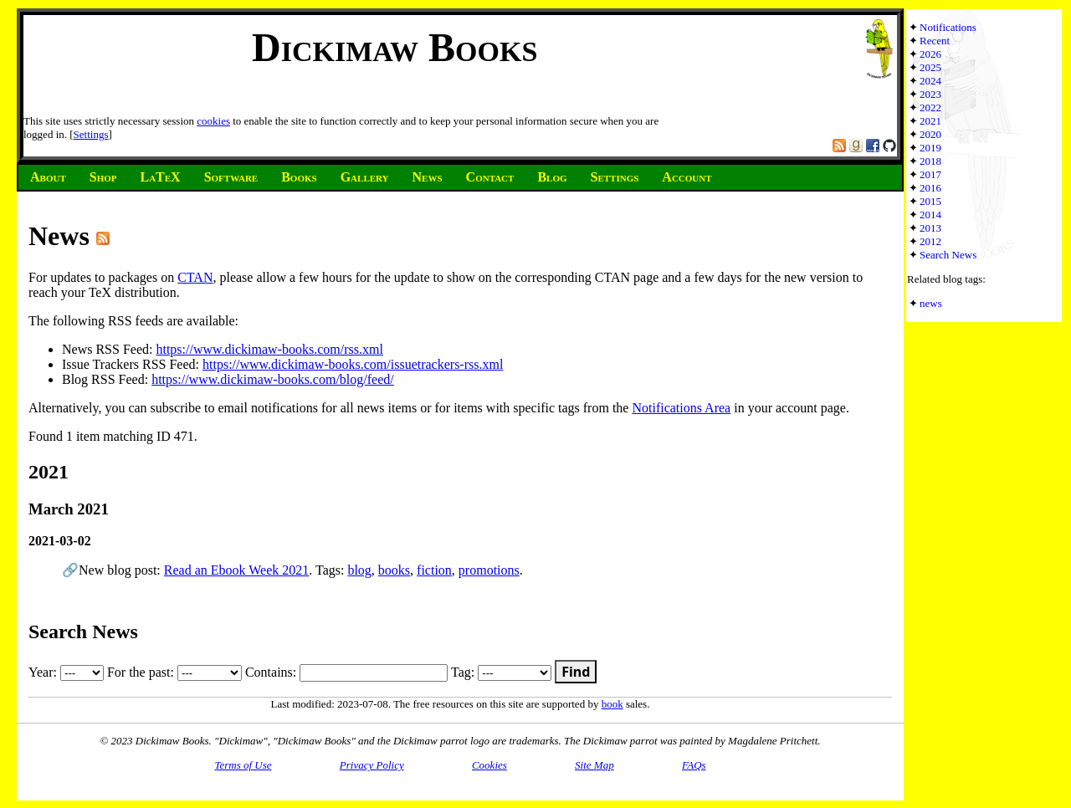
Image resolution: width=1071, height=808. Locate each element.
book (612, 704)
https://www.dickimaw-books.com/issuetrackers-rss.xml (352, 364)
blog (359, 570)
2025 (930, 67)
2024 (930, 80)
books (394, 570)
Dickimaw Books (394, 47)
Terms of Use (242, 765)
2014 (930, 214)
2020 (930, 134)
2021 (930, 121)
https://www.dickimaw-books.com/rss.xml (269, 349)
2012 (930, 241)
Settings (91, 134)
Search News (948, 254)
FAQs (694, 765)
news (931, 303)
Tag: (501, 672)
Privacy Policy (372, 765)
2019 (930, 147)
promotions (489, 570)
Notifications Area (681, 408)
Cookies (489, 765)
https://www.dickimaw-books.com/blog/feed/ (272, 379)
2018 (930, 161)
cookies (213, 121)
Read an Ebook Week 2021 (236, 570)
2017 (930, 174)
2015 (930, 201)
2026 (930, 54)
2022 (930, 107)
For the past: (174, 672)
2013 (930, 228)
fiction (434, 570)
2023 (930, 94)
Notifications (948, 27)
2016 (930, 188)
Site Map (594, 765)
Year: (66, 672)
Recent (935, 40)
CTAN (195, 277)
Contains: (346, 672)
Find (575, 671)
